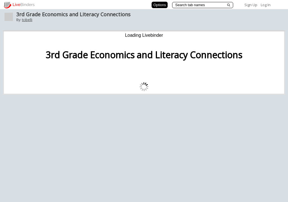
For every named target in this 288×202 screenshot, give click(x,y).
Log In (266, 4)
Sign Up (250, 4)
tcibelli (27, 19)
